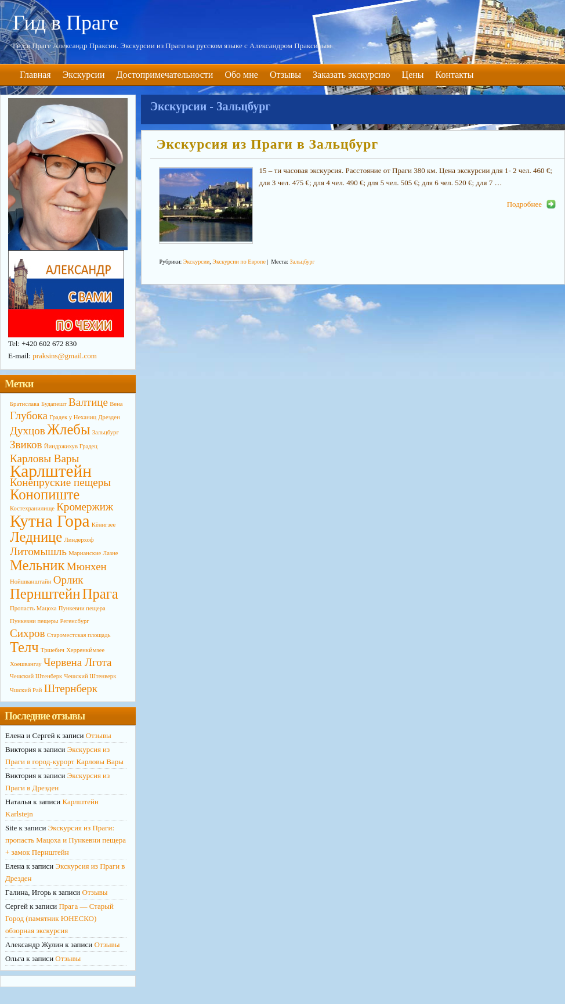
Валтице (88, 402)
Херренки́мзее (85, 650)
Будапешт (54, 404)
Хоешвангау (26, 664)
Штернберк (70, 688)
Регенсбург (74, 621)
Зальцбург (301, 261)
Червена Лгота (78, 662)
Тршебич (52, 650)
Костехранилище (32, 508)
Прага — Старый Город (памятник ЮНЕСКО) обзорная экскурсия (59, 918)
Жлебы (68, 429)
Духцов (27, 430)
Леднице (36, 537)
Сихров (27, 633)
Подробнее (524, 204)
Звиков (26, 444)
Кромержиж (84, 507)
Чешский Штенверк (90, 676)
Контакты (455, 75)
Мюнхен (87, 566)
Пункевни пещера (82, 608)
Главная (35, 75)
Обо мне (241, 75)
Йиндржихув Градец (70, 446)
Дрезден (108, 417)
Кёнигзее (103, 524)
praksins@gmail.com (64, 355)
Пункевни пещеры (34, 621)
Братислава (24, 404)
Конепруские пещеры (60, 482)
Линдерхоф (79, 540)
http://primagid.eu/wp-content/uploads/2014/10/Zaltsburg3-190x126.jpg (206, 205)
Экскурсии (84, 75)
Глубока (29, 415)
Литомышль (38, 551)
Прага (100, 594)
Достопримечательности (165, 75)
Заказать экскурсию (351, 75)
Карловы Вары (44, 458)
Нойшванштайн (30, 581)
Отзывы (285, 75)
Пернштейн (45, 594)
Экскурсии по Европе (238, 261)
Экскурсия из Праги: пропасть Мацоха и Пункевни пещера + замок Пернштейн (65, 840)
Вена (116, 404)
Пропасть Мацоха (33, 608)
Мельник (37, 565)
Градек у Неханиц (72, 417)
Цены (413, 75)
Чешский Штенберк (36, 676)
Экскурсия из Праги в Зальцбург (267, 144)
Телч (24, 647)
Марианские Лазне (93, 553)
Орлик (68, 580)
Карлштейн (51, 471)
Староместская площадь (79, 635)
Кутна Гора (50, 521)
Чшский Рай (26, 690)
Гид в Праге (65, 22)
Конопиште (44, 494)
